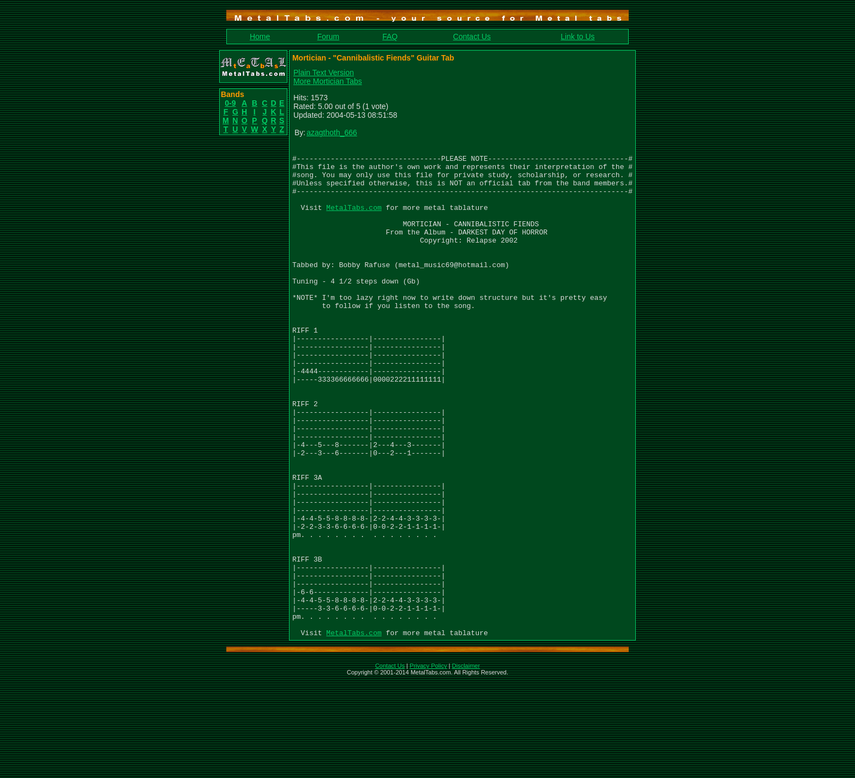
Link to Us (577, 36)
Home (260, 36)
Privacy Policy (428, 764)
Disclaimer (466, 764)
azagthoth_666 (331, 132)
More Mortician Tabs (327, 81)
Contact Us (472, 36)
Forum (328, 36)
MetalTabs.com (353, 220)
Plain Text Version (323, 72)
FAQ (390, 36)
